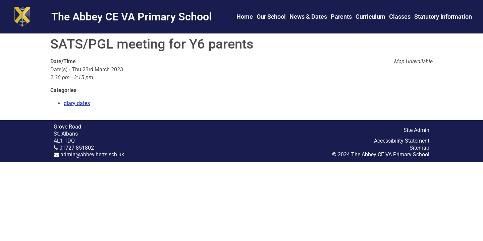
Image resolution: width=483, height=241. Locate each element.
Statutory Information (443, 16)
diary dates (77, 103)
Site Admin (416, 130)
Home (244, 16)
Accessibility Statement (401, 141)
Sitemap (419, 148)
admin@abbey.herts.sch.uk (92, 154)
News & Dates (308, 16)
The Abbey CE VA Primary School (131, 16)
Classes (400, 16)
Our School (271, 16)
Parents (341, 16)
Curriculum (370, 16)
